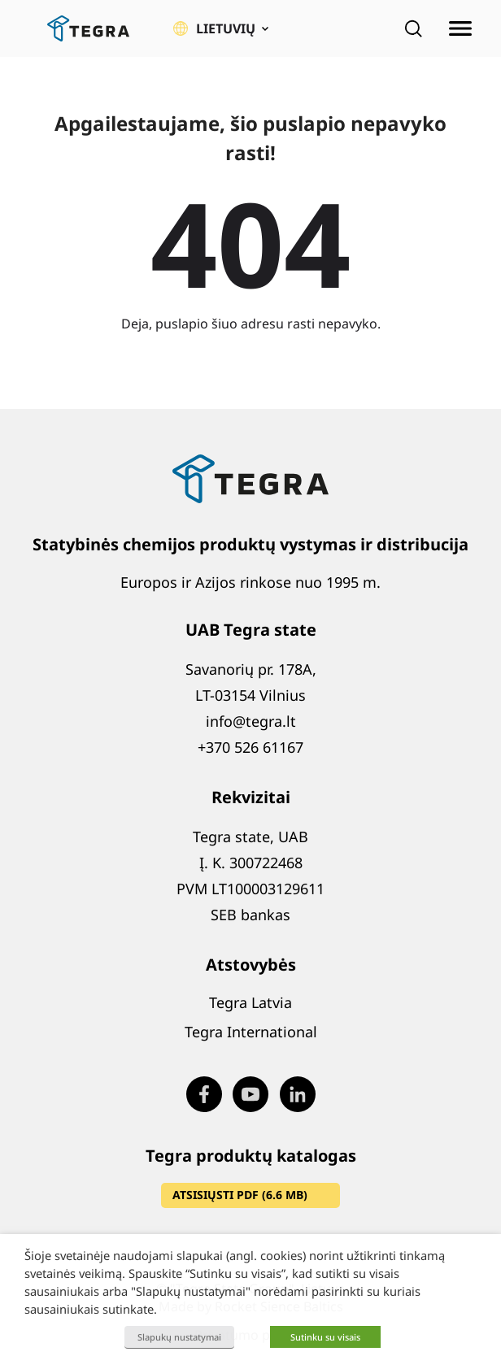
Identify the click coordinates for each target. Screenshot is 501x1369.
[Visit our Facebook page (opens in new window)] (204, 1094)
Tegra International (251, 1031)
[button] (220, 28)
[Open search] (413, 28)
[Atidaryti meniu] (460, 28)
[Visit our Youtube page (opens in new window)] (250, 1094)
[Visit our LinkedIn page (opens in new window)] (298, 1094)
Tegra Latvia (250, 1002)
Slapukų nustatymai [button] (179, 1337)
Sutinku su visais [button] (325, 1337)
